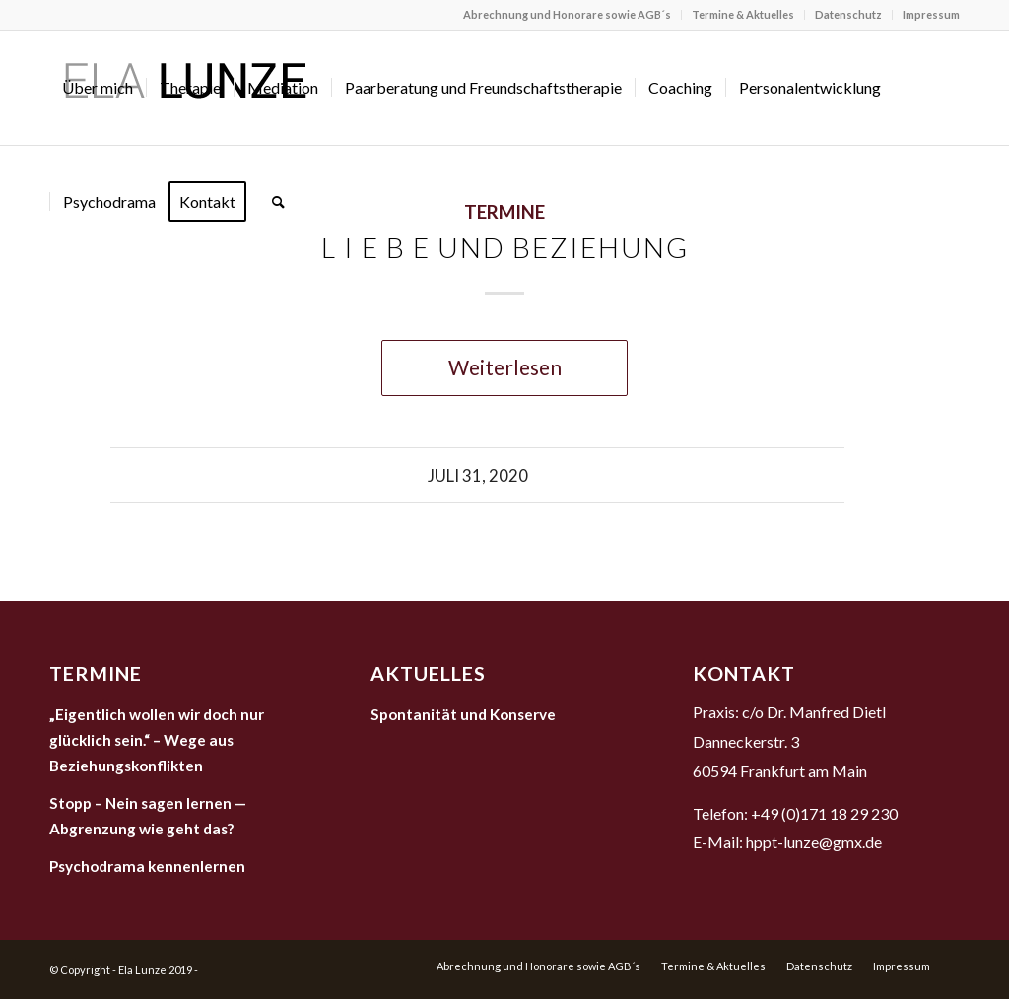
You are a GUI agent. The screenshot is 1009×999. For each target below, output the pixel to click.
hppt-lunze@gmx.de (814, 841)
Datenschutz (848, 14)
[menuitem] (567, 15)
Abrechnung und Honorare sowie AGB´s (567, 14)
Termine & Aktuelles (743, 14)
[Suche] (278, 202)
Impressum (931, 14)
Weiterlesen (505, 367)
